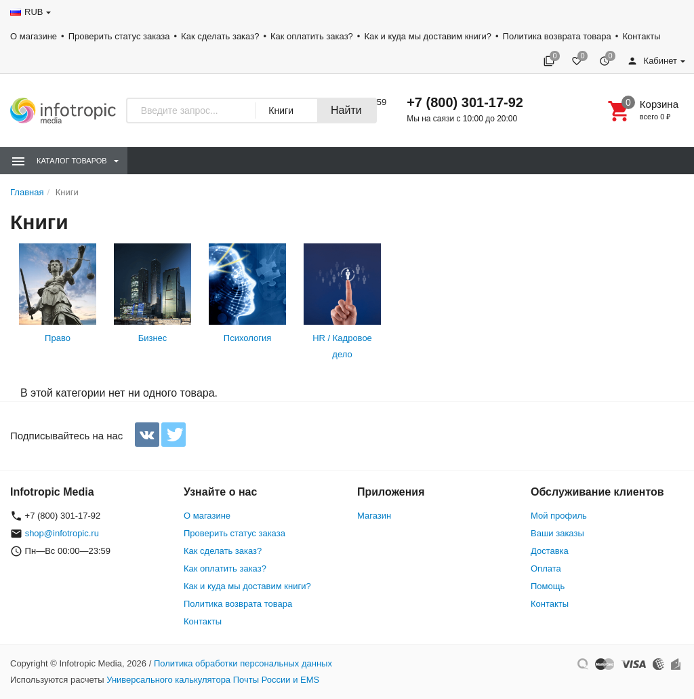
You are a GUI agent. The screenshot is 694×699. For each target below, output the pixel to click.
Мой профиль (559, 516)
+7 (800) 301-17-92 (465, 102)
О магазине (33, 36)
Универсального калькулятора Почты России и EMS (212, 680)
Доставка (550, 551)
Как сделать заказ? (220, 36)
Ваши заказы (557, 533)
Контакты (641, 36)
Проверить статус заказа (119, 36)
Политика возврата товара (557, 36)
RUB (33, 12)
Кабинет (652, 61)
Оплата (546, 568)
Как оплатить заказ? (311, 36)
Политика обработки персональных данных (243, 663)
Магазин (374, 516)
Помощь (548, 586)
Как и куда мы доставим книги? (427, 36)
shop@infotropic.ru (62, 533)
